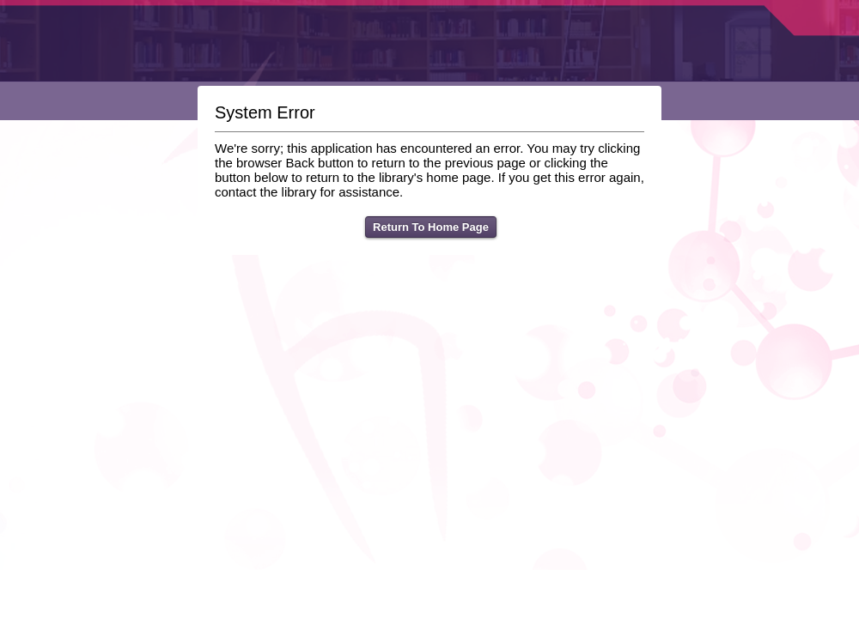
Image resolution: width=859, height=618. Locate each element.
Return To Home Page (431, 227)
